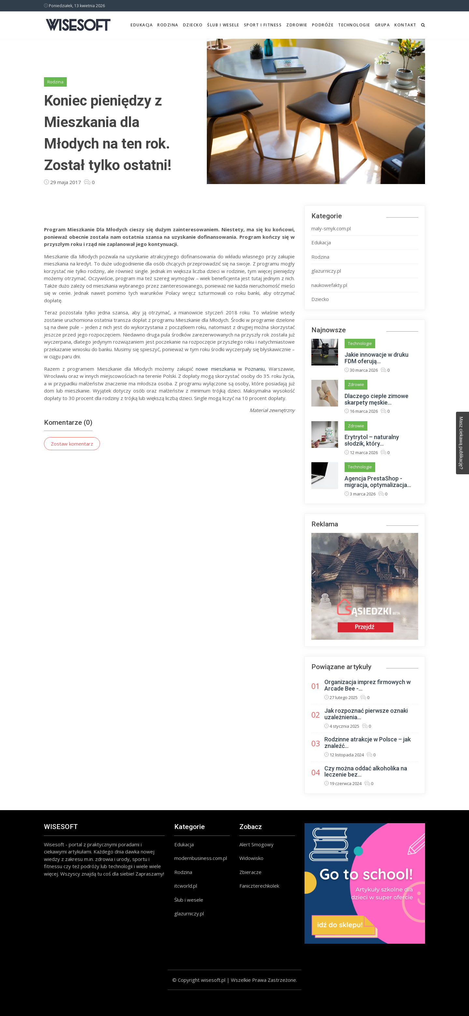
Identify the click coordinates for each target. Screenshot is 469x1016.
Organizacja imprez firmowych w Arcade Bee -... (367, 685)
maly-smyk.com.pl (331, 228)
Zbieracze (250, 872)
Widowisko (251, 858)
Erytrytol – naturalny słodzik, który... (372, 440)
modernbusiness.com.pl (200, 858)
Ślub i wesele (223, 25)
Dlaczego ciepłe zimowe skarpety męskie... (376, 399)
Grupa (382, 25)
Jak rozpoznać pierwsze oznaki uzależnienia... (366, 714)
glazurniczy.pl (326, 270)
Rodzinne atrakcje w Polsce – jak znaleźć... (367, 742)
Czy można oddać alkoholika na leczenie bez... (365, 771)
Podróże (323, 25)
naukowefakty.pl (329, 285)
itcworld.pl (185, 885)
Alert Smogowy (256, 844)
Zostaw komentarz (72, 443)
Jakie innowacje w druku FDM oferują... (376, 358)
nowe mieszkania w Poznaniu (230, 368)
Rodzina (167, 25)
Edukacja (142, 25)
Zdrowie (296, 25)
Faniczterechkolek (259, 885)
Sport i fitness (263, 25)
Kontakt (405, 25)
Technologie (354, 25)
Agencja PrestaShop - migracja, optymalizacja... (378, 481)
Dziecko (193, 25)
